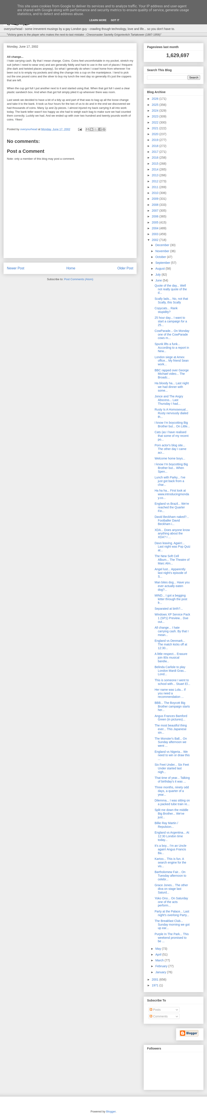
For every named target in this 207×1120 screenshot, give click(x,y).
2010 (155, 193)
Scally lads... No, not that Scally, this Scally (171, 300)
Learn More (98, 20)
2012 (155, 181)
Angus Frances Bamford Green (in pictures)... (171, 717)
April (158, 954)
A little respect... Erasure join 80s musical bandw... (171, 657)
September (163, 262)
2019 (155, 140)
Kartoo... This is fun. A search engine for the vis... (170, 862)
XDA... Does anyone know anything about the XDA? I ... (172, 533)
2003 (155, 234)
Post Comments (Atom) (78, 279)
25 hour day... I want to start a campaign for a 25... (171, 321)
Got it (115, 20)
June (159, 280)
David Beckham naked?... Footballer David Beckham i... (172, 520)
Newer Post (15, 268)
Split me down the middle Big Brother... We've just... (171, 813)
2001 (155, 979)
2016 (155, 157)
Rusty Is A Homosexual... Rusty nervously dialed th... (171, 413)
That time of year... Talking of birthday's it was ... (172, 779)
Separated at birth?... (169, 608)
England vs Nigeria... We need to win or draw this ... (172, 755)
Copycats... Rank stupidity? (166, 310)
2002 (155, 240)
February (161, 966)
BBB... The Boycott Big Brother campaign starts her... (172, 706)
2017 (155, 151)
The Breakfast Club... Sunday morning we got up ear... (172, 924)
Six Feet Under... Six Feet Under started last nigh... (172, 768)
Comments (159, 1016)
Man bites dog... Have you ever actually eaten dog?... (172, 586)
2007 (155, 210)
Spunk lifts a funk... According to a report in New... (172, 347)
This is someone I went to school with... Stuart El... (172, 682)
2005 (155, 222)
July (158, 274)
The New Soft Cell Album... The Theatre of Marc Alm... (172, 559)
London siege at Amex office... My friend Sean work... (172, 360)
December (162, 245)
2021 (155, 128)
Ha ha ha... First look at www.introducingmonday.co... (172, 494)
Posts (155, 1009)
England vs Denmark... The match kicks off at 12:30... (171, 644)
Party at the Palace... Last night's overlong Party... (172, 913)
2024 (155, 110)
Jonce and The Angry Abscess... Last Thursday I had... (169, 400)
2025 (155, 104)
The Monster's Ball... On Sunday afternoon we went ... (171, 742)
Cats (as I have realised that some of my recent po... (171, 435)
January (161, 972)
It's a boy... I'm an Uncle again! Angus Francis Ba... (170, 849)
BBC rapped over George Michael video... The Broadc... (172, 374)
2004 (155, 228)
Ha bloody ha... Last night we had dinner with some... (172, 386)
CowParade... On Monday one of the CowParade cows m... (172, 334)
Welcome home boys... (170, 458)
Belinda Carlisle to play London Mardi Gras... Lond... (170, 670)
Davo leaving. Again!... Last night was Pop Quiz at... (172, 546)
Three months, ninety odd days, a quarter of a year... (172, 791)
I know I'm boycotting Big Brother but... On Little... (172, 424)
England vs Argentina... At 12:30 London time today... (172, 836)
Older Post (125, 268)
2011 (155, 187)
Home (70, 268)
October (161, 257)
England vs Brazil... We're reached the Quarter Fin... (172, 507)
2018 (155, 146)
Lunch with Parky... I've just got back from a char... (170, 481)
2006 (155, 216)
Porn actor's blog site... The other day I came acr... (170, 449)
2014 (155, 169)
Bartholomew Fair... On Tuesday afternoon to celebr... (170, 875)
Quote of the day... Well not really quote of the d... (171, 289)
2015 (155, 163)
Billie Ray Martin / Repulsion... (166, 824)
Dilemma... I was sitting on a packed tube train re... (172, 802)
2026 (155, 98)
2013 (155, 175)
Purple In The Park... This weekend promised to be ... (172, 937)
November (162, 251)
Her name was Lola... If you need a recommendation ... (170, 693)
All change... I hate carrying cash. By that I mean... (171, 631)
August (160, 268)
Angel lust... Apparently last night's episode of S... (171, 572)
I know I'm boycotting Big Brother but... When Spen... (171, 467)
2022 (155, 122)
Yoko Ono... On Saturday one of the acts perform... (171, 902)
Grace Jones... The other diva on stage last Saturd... (171, 888)
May (158, 948)
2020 (155, 134)
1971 (155, 985)
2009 (155, 198)
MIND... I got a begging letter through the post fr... (171, 599)
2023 (155, 116)
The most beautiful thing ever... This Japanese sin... (171, 729)
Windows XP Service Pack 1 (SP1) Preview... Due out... (172, 618)
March (160, 960)
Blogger (111, 1111)
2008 (155, 204)
